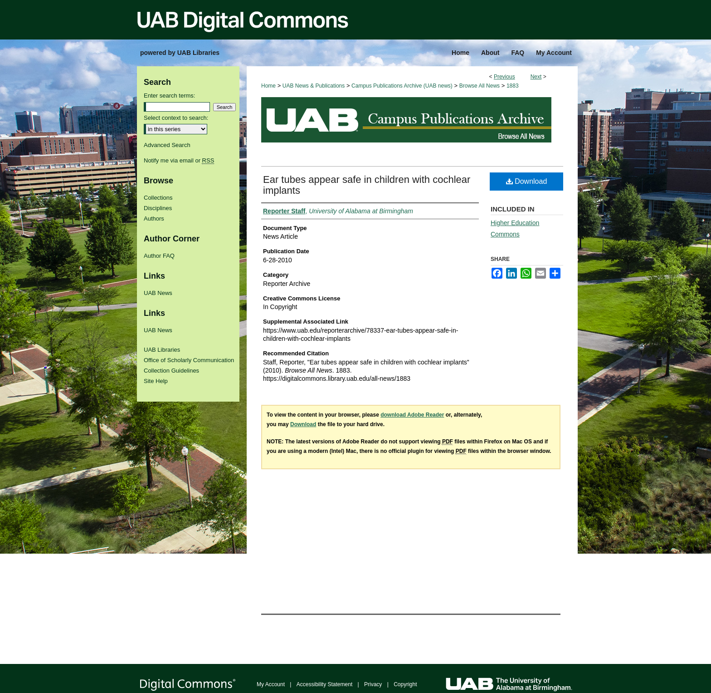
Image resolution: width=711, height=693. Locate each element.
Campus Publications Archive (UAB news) (402, 86)
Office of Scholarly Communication (189, 360)
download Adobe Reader (412, 415)
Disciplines (158, 208)
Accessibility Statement (324, 684)
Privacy (373, 684)
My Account (271, 684)
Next (536, 77)
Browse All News (479, 86)
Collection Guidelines (171, 370)
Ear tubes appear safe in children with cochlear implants (366, 185)
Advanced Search (167, 145)
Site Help (156, 381)
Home (268, 86)
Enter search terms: (169, 95)
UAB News (158, 293)
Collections (158, 197)
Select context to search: (176, 117)
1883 (512, 86)
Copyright (405, 684)
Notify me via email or (179, 160)
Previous (504, 77)
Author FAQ (159, 255)
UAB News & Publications (313, 86)
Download (526, 181)
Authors (154, 218)
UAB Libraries (162, 349)
